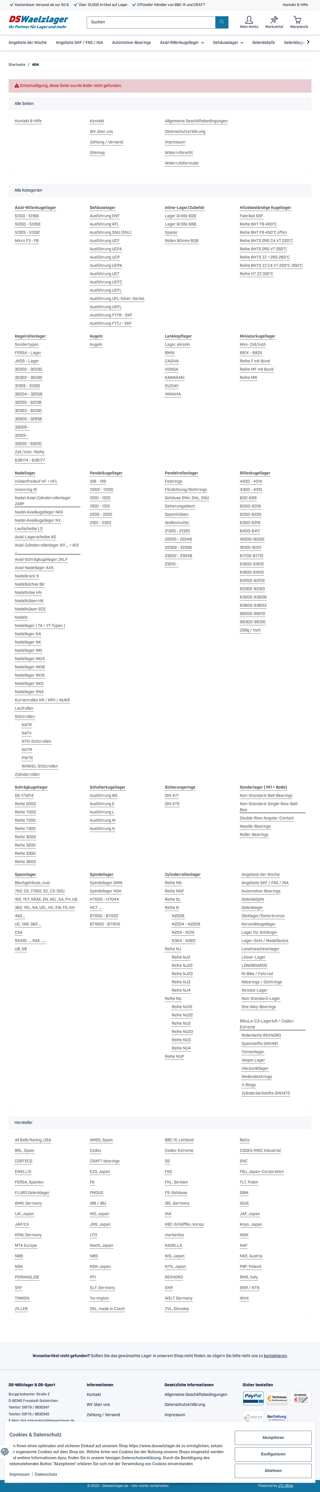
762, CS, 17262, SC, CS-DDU (39, 891)
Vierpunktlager (255, 1068)
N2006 (178, 916)
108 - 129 (98, 481)
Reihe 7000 (25, 812)
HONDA (171, 369)
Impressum (175, 142)
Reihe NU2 (181, 1023)
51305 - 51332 (27, 232)
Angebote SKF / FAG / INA (265, 883)
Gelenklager (252, 907)
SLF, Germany (102, 1287)
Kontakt (97, 121)
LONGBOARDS (254, 965)
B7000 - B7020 (104, 916)
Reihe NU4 (181, 1048)
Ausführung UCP (105, 257)
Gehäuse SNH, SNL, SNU (187, 498)
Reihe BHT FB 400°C (258, 224)
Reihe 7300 (25, 828)
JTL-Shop (285, 1486)
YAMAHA (173, 394)
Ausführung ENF (105, 216)
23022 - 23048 (178, 556)
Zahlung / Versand (106, 142)
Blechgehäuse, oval (32, 883)
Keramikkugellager (259, 924)
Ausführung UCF (105, 240)
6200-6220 (250, 514)
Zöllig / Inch (250, 630)
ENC (244, 1161)
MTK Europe (26, 1245)
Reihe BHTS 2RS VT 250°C (263, 249)
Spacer (171, 232)
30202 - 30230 (28, 369)
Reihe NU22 (182, 1015)
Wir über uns (101, 131)
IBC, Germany (177, 1203)
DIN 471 (172, 795)
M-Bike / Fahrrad (257, 974)
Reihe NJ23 (182, 974)
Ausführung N (102, 828)
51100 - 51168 (27, 216)
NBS (94, 1256)
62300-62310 (252, 589)
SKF (18, 1287)
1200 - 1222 (100, 498)
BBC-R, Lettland (179, 1140)
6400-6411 (250, 531)
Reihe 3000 (25, 837)
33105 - (21, 435)
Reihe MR (248, 377)
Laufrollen (24, 708)
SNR (169, 1287)
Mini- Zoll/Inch (253, 344)
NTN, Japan (175, 1266)
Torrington (99, 1298)
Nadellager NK (28, 642)
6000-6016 (250, 506)
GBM (244, 1192)
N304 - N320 (183, 940)
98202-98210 (252, 613)
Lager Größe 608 (180, 216)
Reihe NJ (173, 949)
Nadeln (21, 617)
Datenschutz (50, 1475)
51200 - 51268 (27, 224)
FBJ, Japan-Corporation (262, 1171)
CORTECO (23, 1161)
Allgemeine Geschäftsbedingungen (196, 121)
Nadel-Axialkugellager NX (38, 520)
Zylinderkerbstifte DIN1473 (266, 1093)
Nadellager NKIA (30, 658)
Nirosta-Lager (255, 990)
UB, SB (21, 949)
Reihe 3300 (25, 853)
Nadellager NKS (29, 683)
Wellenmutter (177, 522)
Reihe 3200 (25, 845)
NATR (27, 725)
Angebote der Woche (261, 874)
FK (92, 1182)
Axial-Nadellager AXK (34, 568)
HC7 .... (96, 907)
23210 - (171, 564)
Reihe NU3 (181, 1040)
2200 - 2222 (101, 514)
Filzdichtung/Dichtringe (186, 489)
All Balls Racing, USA (33, 1140)
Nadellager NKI (28, 650)
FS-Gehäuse (176, 1192)
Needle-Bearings (255, 826)
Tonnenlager (253, 1052)
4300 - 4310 (251, 489)
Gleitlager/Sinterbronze (263, 916)
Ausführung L (102, 812)
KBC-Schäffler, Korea (184, 1224)
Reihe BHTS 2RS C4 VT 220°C (266, 240)
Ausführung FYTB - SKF (111, 315)
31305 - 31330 (27, 386)
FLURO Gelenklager (32, 1192)
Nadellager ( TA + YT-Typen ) (40, 625)
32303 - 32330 (28, 410)
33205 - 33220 (28, 443)
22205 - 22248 (178, 539)
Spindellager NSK (105, 891)
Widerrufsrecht (179, 152)
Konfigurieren (268, 1451)
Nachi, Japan (101, 1245)
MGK (244, 1235)
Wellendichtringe (257, 1076)
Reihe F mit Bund (255, 361)
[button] (249, 22)
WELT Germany (179, 1298)
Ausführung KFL (104, 224)
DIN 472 (172, 804)
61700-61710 (251, 556)
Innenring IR (26, 489)
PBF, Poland (250, 1266)
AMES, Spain (101, 1140)
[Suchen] (151, 22)
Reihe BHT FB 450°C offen (263, 232)
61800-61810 (252, 564)
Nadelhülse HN (28, 592)
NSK (19, 1266)
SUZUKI (172, 386)
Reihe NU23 (182, 1031)
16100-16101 (250, 547)
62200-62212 (252, 580)
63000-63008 (253, 597)
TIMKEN (22, 1298)
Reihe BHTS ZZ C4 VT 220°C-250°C (271, 265)
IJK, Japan (24, 1214)
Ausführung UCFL (106, 290)
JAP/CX (22, 1224)
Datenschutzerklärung (185, 131)
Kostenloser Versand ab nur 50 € (39, 5)
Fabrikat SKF (251, 216)
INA (168, 1214)
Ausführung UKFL (106, 307)
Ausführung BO (103, 795)
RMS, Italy (249, 1277)
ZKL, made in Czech (107, 1309)
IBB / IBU (98, 1203)
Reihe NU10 (182, 1007)
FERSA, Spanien (29, 1182)
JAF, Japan (250, 1214)
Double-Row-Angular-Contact (267, 818)
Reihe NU (173, 998)
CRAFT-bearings (105, 1161)
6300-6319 (250, 522)
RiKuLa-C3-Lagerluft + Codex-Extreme (267, 1024)
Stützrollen (25, 716)
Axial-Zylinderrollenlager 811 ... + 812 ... (47, 548)
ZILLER (21, 1309)
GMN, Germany (28, 1203)
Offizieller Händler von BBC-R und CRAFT (168, 5)
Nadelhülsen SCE (30, 609)
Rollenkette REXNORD (261, 1035)
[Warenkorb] (299, 22)
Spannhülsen (177, 514)
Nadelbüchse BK (29, 584)
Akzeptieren (269, 1437)
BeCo (245, 1140)
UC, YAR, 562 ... (28, 924)
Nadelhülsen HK (29, 601)
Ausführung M (103, 820)
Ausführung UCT (105, 274)
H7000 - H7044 (104, 899)
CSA (19, 932)
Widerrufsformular (182, 163)
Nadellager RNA (29, 692)
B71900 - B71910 (105, 924)
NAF (244, 1245)
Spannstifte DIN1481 (260, 1043)
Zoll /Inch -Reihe (29, 452)
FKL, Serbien (176, 1182)
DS (167, 1161)
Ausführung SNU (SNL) (110, 232)
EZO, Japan (100, 1171)
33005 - (22, 427)
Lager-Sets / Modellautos (265, 940)
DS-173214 (24, 795)
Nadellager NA (28, 634)
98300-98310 (253, 622)
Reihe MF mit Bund (257, 369)
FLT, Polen (249, 1182)
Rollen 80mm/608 (182, 240)
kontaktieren (275, 1356)
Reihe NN (173, 883)
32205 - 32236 (28, 402)
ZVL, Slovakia (177, 1309)
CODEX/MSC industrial (260, 1150)
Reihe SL (173, 899)
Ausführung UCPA (106, 265)
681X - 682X (251, 353)
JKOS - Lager (27, 361)
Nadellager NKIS (30, 675)
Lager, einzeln (177, 344)
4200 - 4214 (251, 481)
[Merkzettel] (274, 22)
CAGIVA (172, 361)
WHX (244, 1298)
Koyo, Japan (251, 1224)
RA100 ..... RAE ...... (30, 940)
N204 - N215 (183, 932)
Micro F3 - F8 (27, 240)
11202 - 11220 (101, 489)
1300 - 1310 (100, 506)
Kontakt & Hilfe (295, 5)
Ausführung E (102, 804)
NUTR (27, 749)
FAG (168, 1171)
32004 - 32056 (28, 394)
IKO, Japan (99, 1214)
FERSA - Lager (28, 353)
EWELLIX (23, 1171)
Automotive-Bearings (261, 891)
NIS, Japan (175, 1256)
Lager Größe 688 (180, 224)
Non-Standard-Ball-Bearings (266, 795)
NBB (19, 1256)
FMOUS (96, 1192)
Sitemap (97, 152)
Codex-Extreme (179, 1150)
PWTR (27, 758)
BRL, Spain (24, 1150)
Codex (95, 1150)
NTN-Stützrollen (36, 741)
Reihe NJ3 (181, 982)
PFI (93, 1277)
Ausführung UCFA (106, 249)
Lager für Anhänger (260, 932)
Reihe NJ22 (182, 965)
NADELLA (173, 1245)
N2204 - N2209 (186, 924)
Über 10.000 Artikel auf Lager (100, 5)
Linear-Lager (254, 957)
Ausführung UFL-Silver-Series (117, 298)
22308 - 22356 (178, 547)
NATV (27, 733)
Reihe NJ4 (181, 990)
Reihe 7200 (25, 820)
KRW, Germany (28, 1235)
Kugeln (96, 344)
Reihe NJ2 (181, 957)
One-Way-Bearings (259, 1007)
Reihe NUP (174, 1056)
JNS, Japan (100, 1224)
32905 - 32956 (28, 419)
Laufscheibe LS (29, 528)
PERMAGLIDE (27, 1277)
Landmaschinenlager (261, 949)
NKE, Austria (251, 1256)
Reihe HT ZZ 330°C (256, 274)
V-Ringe (249, 1085)
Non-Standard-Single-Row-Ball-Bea (269, 807)
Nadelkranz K (27, 576)
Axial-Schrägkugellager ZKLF (41, 559)
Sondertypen (27, 344)
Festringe (173, 481)
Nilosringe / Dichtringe (262, 982)
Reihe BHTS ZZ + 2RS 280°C (265, 257)
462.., (20, 916)
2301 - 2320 (100, 522)
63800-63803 (253, 605)
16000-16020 (252, 539)
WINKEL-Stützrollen (40, 766)
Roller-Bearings (254, 834)
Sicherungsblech (180, 506)
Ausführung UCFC (106, 282)
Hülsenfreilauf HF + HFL (36, 481)
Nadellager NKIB (30, 667)
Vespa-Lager (253, 1060)
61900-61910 (252, 572)
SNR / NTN (250, 1287)
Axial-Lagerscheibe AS (35, 537)
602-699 (248, 498)
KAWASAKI (175, 377)
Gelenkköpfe (253, 899)
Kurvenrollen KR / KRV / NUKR (42, 700)
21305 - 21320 (177, 531)
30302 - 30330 (28, 377)
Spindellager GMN (106, 883)
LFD (93, 1235)
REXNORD (174, 1277)
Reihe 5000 (25, 804)
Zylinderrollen (27, 774)
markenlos (174, 1235)
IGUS (244, 1203)
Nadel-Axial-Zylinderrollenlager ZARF (43, 501)
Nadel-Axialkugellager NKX (39, 512)
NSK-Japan (100, 1266)
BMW (170, 353)
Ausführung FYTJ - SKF (111, 323)
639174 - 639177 (30, 460)
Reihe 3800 (25, 861)
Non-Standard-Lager (261, 998)
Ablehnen (268, 1466)
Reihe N (172, 907)
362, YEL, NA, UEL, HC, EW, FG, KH (45, 907)
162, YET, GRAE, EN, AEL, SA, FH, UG (46, 899)
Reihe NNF (174, 891)
